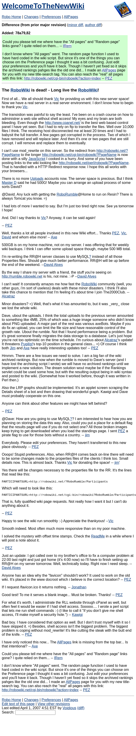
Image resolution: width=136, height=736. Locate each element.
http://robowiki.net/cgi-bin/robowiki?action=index (62, 78)
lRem (67, 46)
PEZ (108, 78)
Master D (9, 183)
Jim (13, 348)
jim (87, 435)
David (6, 237)
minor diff (75, 25)
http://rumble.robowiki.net (22, 276)
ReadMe (98, 537)
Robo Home (11, 17)
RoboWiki (20, 90)
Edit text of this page (18, 705)
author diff (93, 25)
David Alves (53, 265)
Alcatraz (8, 296)
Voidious (69, 709)
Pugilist (27, 344)
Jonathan (79, 588)
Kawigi (77, 616)
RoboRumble (67, 194)
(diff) (80, 709)
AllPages (71, 17)
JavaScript (36, 159)
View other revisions (54, 705)
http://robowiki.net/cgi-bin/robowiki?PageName (79, 155)
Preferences (51, 17)
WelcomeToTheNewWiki (43, 6)
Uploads (36, 179)
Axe (54, 237)
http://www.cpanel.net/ (62, 123)
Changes (31, 17)
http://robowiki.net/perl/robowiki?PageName (94, 163)
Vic (56, 99)
